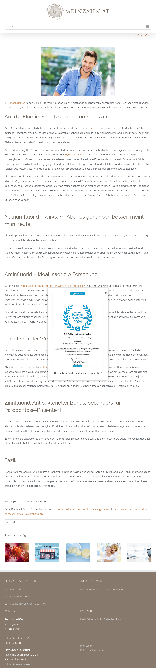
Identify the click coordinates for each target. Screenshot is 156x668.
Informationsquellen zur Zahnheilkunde (102, 589)
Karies (93, 128)
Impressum (86, 645)
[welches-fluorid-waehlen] (78, 71)
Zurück (138, 35)
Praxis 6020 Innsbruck (17, 596)
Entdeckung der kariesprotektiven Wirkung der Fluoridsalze (53, 285)
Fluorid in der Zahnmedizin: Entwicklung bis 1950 (83, 509)
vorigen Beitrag (16, 102)
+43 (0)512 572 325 (19, 664)
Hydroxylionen (73, 154)
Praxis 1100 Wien (14, 589)
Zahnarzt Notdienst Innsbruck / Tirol (25, 603)
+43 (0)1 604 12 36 (19, 638)
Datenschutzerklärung (92, 650)
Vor (147, 35)
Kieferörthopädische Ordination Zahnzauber (104, 619)
